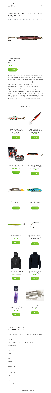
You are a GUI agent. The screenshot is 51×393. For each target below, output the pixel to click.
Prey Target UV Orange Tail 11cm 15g (16, 201)
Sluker (18, 58)
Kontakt (10, 378)
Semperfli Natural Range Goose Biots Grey (35, 306)
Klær (9, 363)
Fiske (15, 58)
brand (9, 356)
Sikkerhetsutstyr (12, 366)
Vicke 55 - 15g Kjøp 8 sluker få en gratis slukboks (35, 201)
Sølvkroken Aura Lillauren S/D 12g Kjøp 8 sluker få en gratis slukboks (16, 131)
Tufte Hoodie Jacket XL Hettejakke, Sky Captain (35, 272)
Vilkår (9, 380)
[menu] (41, 5)
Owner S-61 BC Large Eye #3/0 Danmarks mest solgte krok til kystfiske (35, 237)
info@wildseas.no (12, 345)
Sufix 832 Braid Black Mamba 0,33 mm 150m (16, 165)
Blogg (9, 375)
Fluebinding (10, 361)
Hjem (9, 17)
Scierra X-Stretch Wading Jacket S (16, 272)
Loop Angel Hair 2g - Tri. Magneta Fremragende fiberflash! (16, 307)
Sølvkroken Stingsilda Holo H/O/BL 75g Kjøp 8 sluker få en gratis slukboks (35, 166)
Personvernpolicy (12, 383)
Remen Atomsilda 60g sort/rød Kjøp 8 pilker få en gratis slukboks (35, 131)
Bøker (9, 353)
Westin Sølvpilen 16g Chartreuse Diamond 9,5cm (16, 236)
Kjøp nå (13, 69)
